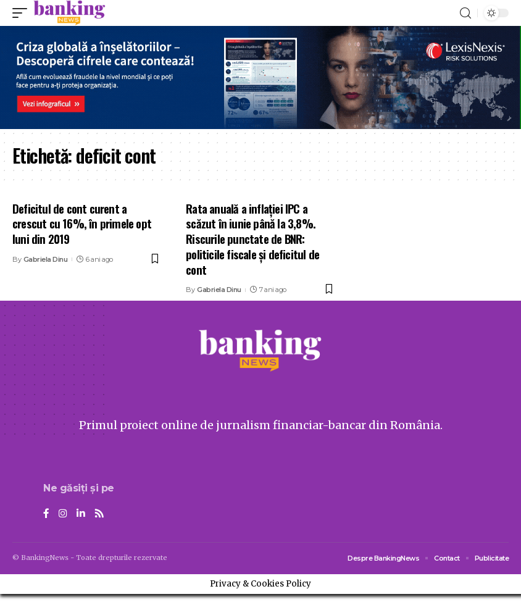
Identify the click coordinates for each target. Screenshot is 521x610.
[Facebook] (46, 515)
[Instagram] (63, 515)
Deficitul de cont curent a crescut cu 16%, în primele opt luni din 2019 (81, 223)
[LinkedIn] (81, 515)
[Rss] (99, 515)
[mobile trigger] (22, 13)
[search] (465, 13)
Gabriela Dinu (45, 259)
